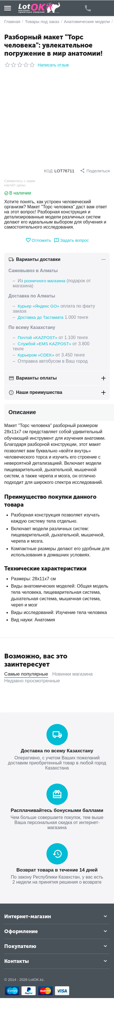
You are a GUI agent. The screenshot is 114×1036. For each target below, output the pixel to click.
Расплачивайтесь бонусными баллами (57, 810)
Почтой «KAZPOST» (37, 337)
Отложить (38, 240)
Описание (22, 412)
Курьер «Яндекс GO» (38, 306)
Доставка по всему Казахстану (57, 750)
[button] (95, 170)
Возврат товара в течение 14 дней (56, 870)
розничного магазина (44, 280)
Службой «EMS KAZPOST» (44, 343)
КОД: (48, 170)
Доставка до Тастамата (41, 317)
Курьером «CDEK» (36, 355)
